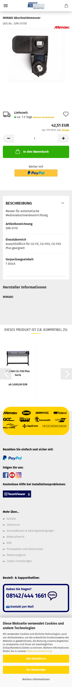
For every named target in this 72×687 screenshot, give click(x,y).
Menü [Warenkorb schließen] (6, 5)
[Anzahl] (36, 138)
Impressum (13, 524)
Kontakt (11, 518)
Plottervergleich (16, 555)
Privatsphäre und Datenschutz (25, 549)
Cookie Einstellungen (19, 561)
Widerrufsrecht (15, 536)
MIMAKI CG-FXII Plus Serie (18, 373)
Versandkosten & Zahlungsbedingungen (30, 530)
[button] (8, 138)
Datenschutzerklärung (39, 651)
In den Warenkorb (32, 151)
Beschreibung (19, 203)
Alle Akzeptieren (36, 658)
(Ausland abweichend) (43, 117)
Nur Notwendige (36, 669)
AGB (9, 542)
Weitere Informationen (36, 679)
